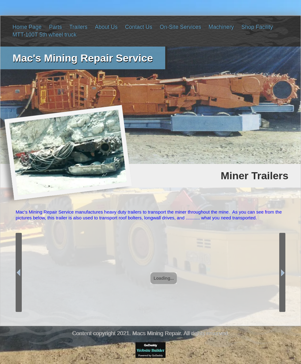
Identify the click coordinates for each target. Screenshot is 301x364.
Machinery (221, 27)
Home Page (27, 27)
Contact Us (138, 27)
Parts (55, 27)
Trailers (78, 27)
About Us (106, 27)
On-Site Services (180, 27)
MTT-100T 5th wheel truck (45, 35)
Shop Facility (257, 27)
